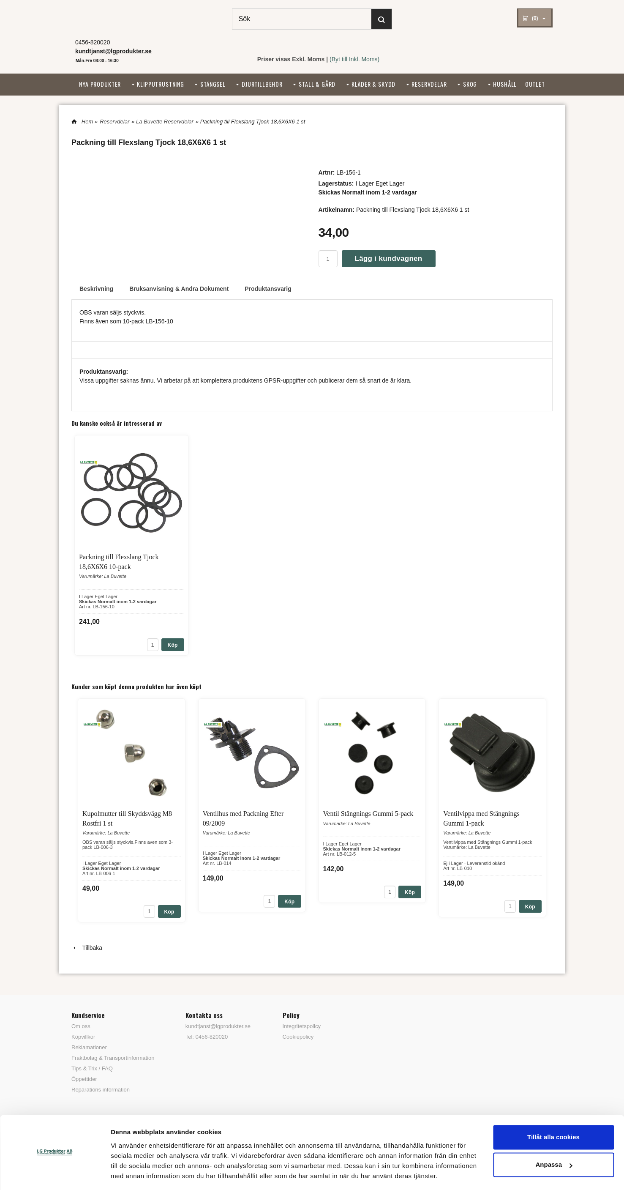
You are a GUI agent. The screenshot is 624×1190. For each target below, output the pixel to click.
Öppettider (84, 1079)
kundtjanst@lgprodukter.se (218, 1026)
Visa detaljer (129, 1173)
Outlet (535, 83)
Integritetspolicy (302, 1026)
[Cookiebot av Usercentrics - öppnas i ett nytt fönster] (55, 1173)
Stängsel (213, 83)
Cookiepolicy (298, 1037)
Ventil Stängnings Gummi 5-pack (368, 813)
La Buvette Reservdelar (164, 121)
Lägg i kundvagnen (388, 258)
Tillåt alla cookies (553, 1111)
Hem (87, 121)
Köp (173, 645)
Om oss (80, 1026)
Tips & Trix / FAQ (92, 1068)
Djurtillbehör (262, 83)
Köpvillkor (83, 1037)
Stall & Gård (317, 83)
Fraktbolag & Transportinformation (113, 1058)
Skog (470, 83)
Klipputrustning (160, 83)
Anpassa (553, 1138)
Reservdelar (429, 83)
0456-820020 (92, 42)
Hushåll (505, 83)
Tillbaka (86, 947)
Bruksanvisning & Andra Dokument (179, 288)
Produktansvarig (268, 288)
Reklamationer (89, 1047)
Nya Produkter (100, 83)
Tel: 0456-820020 (206, 1037)
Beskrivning (96, 288)
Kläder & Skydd (373, 83)
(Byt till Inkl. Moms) (354, 59)
